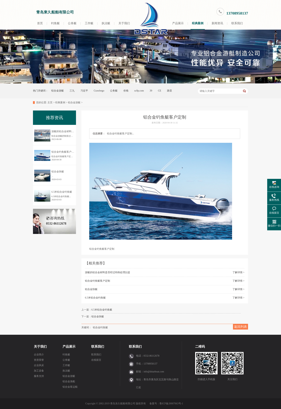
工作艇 (89, 23)
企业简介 (39, 354)
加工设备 (39, 370)
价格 (125, 90)
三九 (72, 90)
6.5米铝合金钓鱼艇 (95, 297)
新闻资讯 (217, 23)
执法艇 (106, 23)
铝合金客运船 (70, 387)
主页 (50, 102)
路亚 (169, 90)
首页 (40, 23)
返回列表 (240, 326)
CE (159, 90)
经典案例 (197, 23)
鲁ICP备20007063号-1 (171, 403)
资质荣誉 (39, 360)
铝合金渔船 (69, 381)
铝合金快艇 (91, 289)
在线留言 (96, 360)
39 (151, 90)
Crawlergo (99, 90)
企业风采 (39, 365)
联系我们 (237, 23)
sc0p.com (139, 90)
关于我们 (124, 23)
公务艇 (72, 23)
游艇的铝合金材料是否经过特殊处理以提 (107, 272)
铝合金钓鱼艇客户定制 (97, 280)
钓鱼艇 (55, 23)
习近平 (84, 90)
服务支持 (39, 376)
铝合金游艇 (57, 90)
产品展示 (178, 23)
